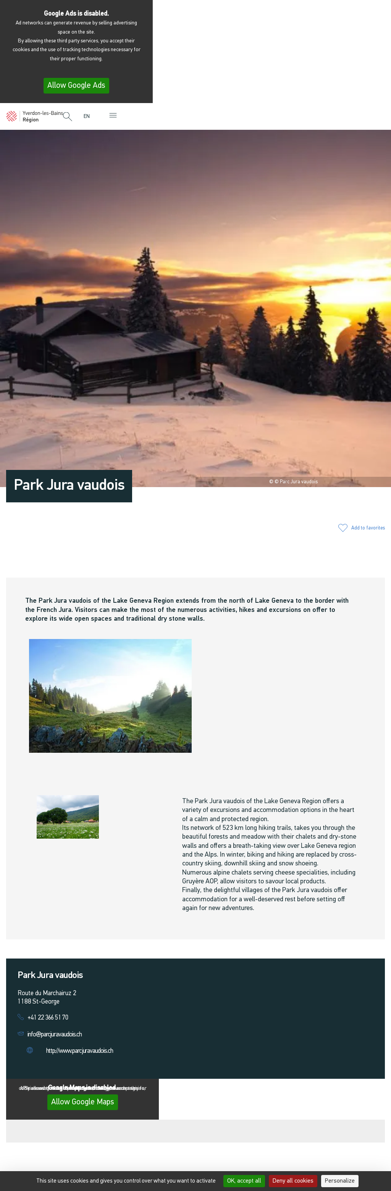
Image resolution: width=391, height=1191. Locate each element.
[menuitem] (88, 116)
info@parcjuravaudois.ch (54, 1034)
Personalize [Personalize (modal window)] (340, 1181)
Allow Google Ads (76, 86)
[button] (67, 117)
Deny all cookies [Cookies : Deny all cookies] (293, 1181)
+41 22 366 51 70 (47, 1018)
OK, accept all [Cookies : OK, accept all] (244, 1181)
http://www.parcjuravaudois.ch (79, 1051)
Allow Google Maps (82, 1102)
